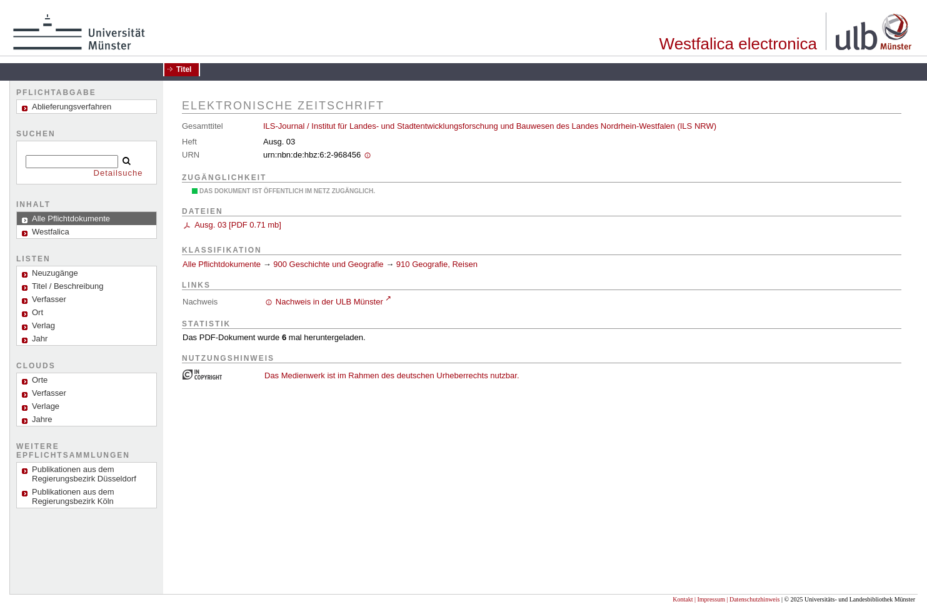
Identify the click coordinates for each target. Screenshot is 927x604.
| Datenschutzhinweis (752, 599)
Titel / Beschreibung (67, 286)
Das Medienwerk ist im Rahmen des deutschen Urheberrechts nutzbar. (391, 375)
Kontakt (683, 599)
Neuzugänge (55, 273)
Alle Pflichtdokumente (223, 264)
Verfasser (49, 299)
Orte (40, 380)
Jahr (40, 338)
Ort (37, 312)
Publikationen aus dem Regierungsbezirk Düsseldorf (84, 474)
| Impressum (709, 599)
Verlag (43, 325)
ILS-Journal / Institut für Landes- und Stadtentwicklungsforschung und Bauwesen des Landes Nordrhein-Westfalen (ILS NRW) (489, 126)
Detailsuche (118, 173)
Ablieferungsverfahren (71, 106)
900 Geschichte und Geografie (328, 264)
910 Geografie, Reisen (437, 264)
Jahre (42, 419)
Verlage (45, 406)
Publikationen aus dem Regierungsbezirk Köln (73, 496)
